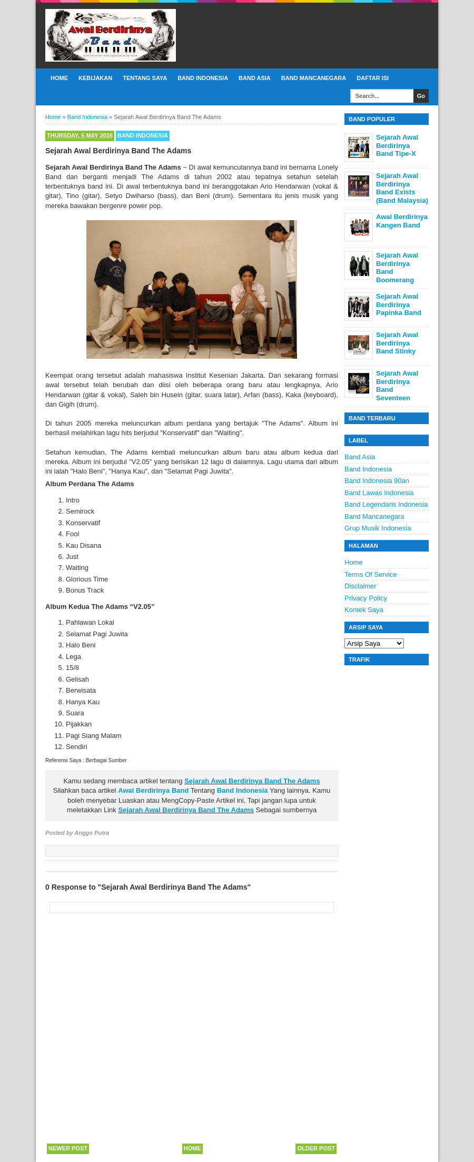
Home (59, 78)
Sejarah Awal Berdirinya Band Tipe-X (397, 145)
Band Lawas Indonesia (379, 493)
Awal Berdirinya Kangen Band (402, 221)
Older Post (316, 1148)
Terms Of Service (370, 574)
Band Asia (255, 78)
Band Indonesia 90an (376, 481)
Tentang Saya (145, 78)
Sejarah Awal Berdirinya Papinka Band (398, 304)
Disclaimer (360, 586)
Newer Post (67, 1148)
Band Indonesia (202, 78)
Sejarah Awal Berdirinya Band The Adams (252, 781)
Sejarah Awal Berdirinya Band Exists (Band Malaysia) (402, 188)
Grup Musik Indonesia (377, 528)
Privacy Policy (365, 598)
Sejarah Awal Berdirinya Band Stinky (397, 343)
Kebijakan (95, 78)
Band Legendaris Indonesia (386, 504)
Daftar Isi (373, 78)
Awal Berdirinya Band (153, 790)
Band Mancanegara (313, 78)
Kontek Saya (363, 610)
